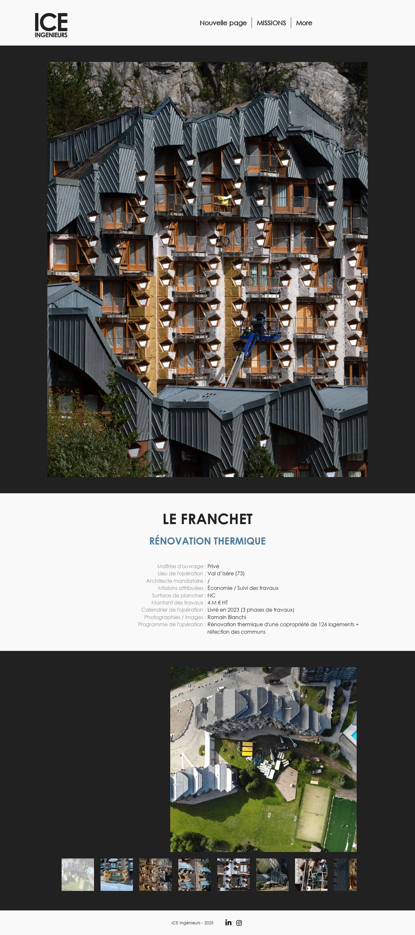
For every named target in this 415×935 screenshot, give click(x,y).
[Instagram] (239, 923)
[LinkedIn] (228, 923)
